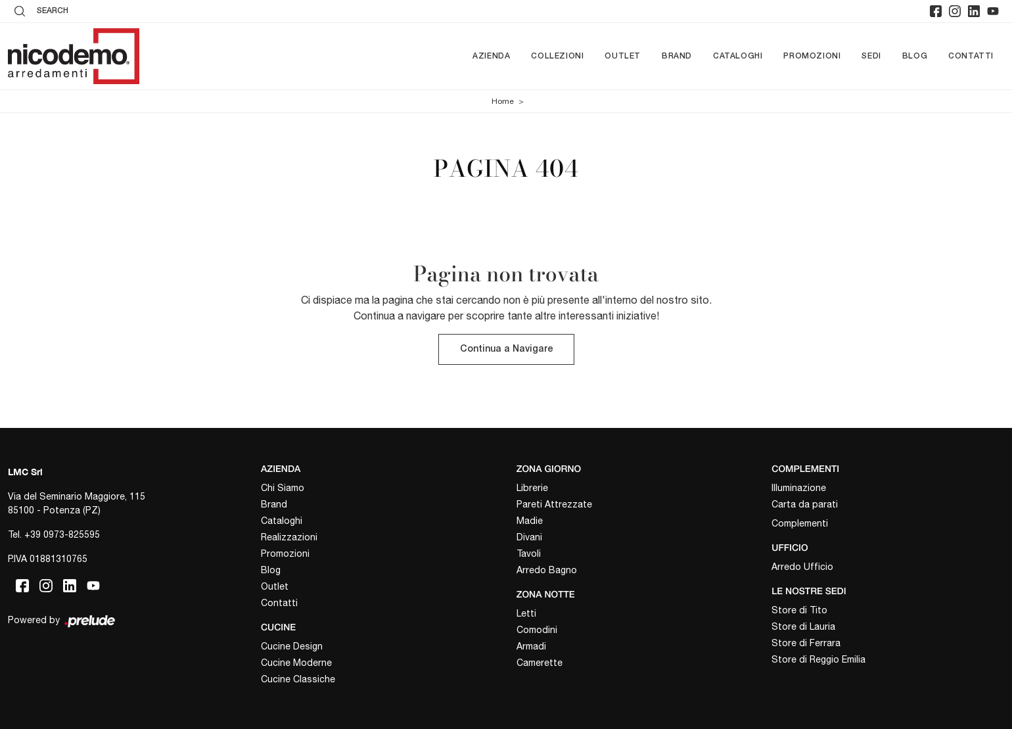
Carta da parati (804, 505)
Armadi (531, 646)
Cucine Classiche (298, 679)
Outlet (623, 56)
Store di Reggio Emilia (818, 659)
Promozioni (811, 56)
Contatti (971, 56)
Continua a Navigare (506, 350)
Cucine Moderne (296, 662)
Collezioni (557, 56)
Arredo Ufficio (802, 566)
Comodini (537, 629)
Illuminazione (798, 488)
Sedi (871, 56)
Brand (677, 56)
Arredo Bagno (547, 570)
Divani (529, 537)
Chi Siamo (282, 488)
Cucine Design (292, 646)
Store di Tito (799, 610)
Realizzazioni (289, 537)
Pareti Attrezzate (554, 505)
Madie (530, 521)
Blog (914, 56)
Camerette (540, 662)
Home (503, 101)
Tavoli (529, 554)
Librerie (532, 488)
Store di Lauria (803, 626)
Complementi (799, 524)
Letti (526, 613)
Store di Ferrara (805, 643)
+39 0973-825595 (62, 535)
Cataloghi (737, 56)
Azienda (491, 56)
